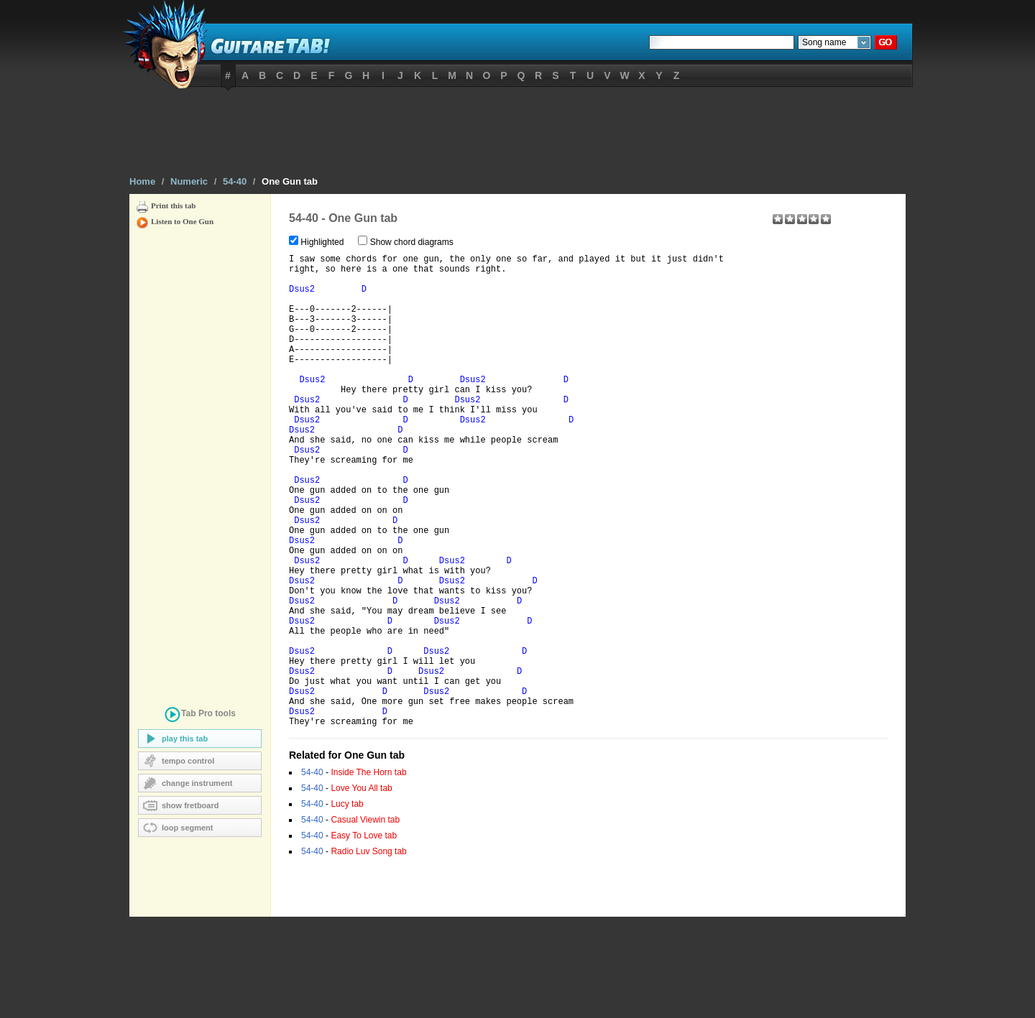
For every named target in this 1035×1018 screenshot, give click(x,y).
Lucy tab (347, 905)
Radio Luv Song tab (368, 953)
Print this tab (173, 205)
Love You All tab (361, 889)
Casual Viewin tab (365, 921)
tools (200, 715)
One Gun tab (290, 181)
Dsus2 (302, 298)
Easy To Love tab (364, 937)
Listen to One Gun (182, 221)
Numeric (189, 181)
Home (142, 181)
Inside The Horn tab (368, 874)
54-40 (235, 181)
